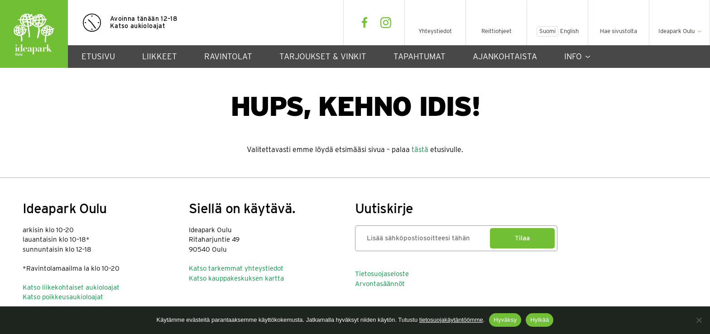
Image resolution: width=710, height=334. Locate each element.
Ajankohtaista (505, 56)
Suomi (547, 31)
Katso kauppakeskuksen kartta (236, 278)
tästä (420, 149)
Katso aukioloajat (137, 25)
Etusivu (98, 56)
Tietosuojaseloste (382, 274)
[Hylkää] (698, 319)
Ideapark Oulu (34, 34)
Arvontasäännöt (380, 284)
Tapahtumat (419, 56)
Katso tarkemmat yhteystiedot (236, 268)
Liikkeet (159, 56)
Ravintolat (228, 56)
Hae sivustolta (618, 31)
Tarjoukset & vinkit (322, 56)
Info (573, 56)
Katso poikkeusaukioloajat (63, 297)
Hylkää (539, 319)
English (569, 31)
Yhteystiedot (435, 31)
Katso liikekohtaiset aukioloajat (71, 287)
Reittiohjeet (496, 31)
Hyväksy (505, 319)
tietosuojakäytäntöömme (451, 319)
